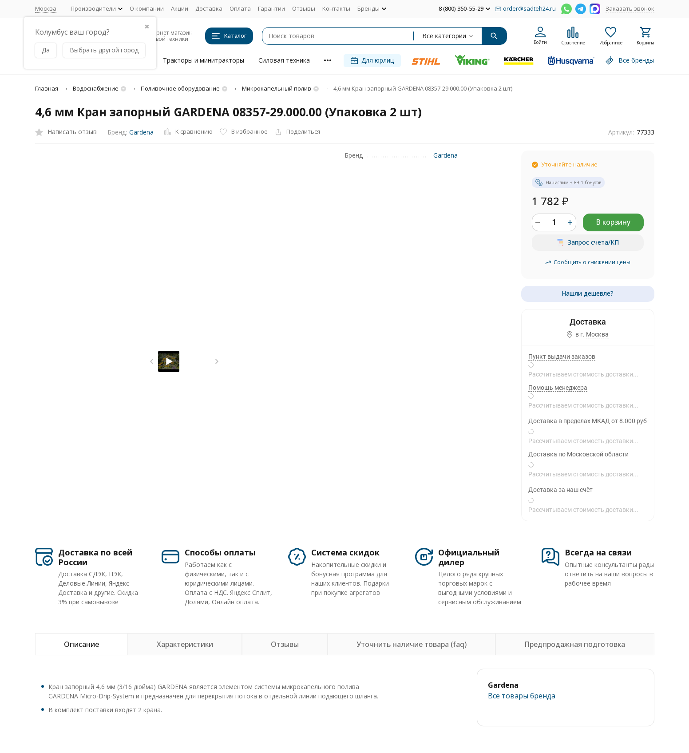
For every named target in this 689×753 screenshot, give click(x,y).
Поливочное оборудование (180, 88)
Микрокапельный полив (276, 88)
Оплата (240, 8)
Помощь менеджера (557, 387)
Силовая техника (284, 60)
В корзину (613, 222)
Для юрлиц (372, 60)
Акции (179, 8)
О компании (147, 8)
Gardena (141, 132)
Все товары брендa (521, 696)
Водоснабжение (96, 88)
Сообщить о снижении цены (587, 262)
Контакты (336, 8)
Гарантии (271, 8)
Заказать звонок (630, 8)
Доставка (208, 8)
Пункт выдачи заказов (561, 356)
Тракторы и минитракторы (203, 60)
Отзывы (303, 8)
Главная (46, 88)
